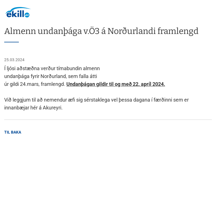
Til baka (12, 132)
